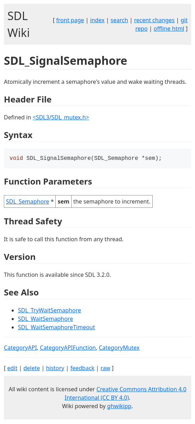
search (119, 20)
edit (12, 369)
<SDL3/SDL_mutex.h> (60, 117)
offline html (169, 28)
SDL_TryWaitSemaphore (49, 311)
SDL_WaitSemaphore (45, 319)
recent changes (154, 20)
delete (31, 369)
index (97, 20)
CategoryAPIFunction (68, 348)
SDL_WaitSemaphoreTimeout (56, 328)
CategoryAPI (20, 348)
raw (105, 369)
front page (70, 20)
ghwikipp (119, 407)
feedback (82, 369)
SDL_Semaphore (27, 202)
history (55, 369)
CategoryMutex (119, 348)
